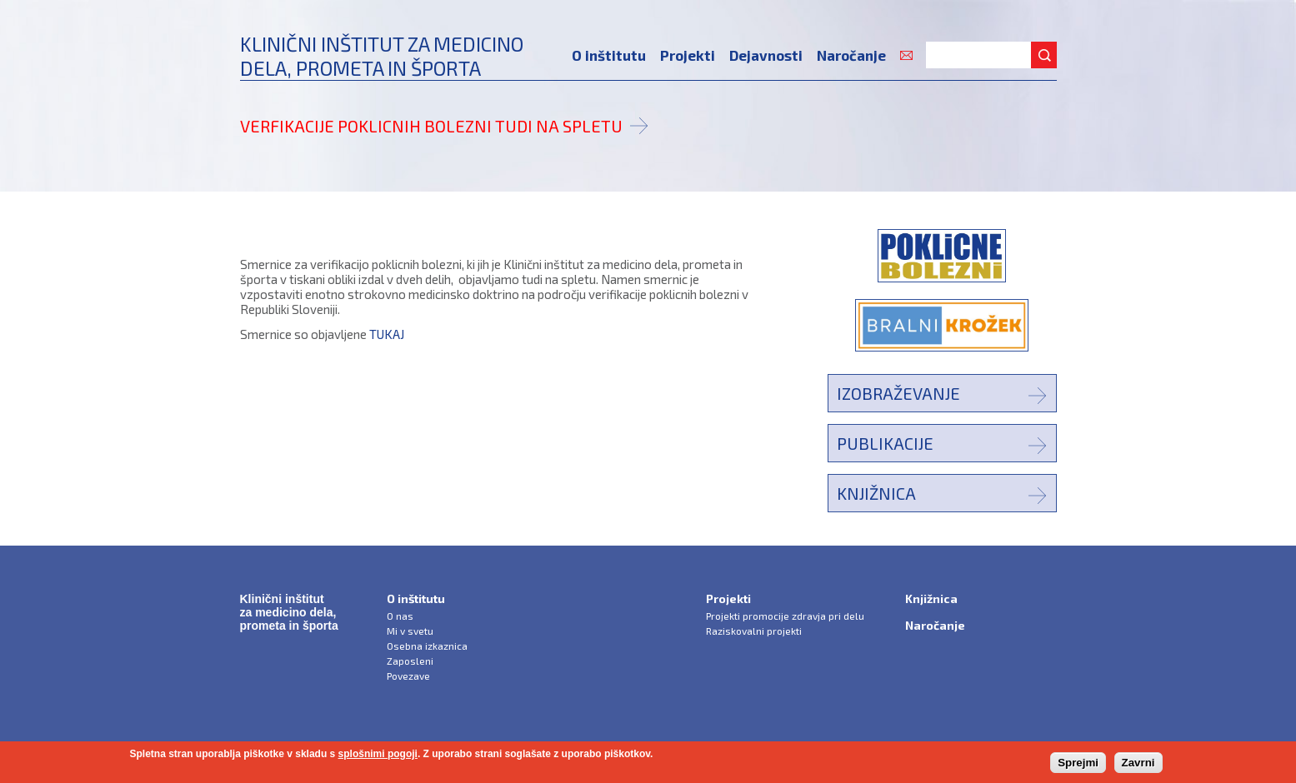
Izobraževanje (898, 393)
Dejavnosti (766, 55)
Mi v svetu (410, 630)
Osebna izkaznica (427, 645)
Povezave (408, 675)
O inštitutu (609, 55)
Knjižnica (876, 493)
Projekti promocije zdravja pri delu (785, 615)
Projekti (687, 55)
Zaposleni (410, 660)
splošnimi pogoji (378, 754)
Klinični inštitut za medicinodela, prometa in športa (381, 56)
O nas (400, 615)
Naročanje (851, 55)
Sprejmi (1078, 762)
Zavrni (1138, 762)
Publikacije (885, 443)
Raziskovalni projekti (754, 630)
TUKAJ (386, 334)
